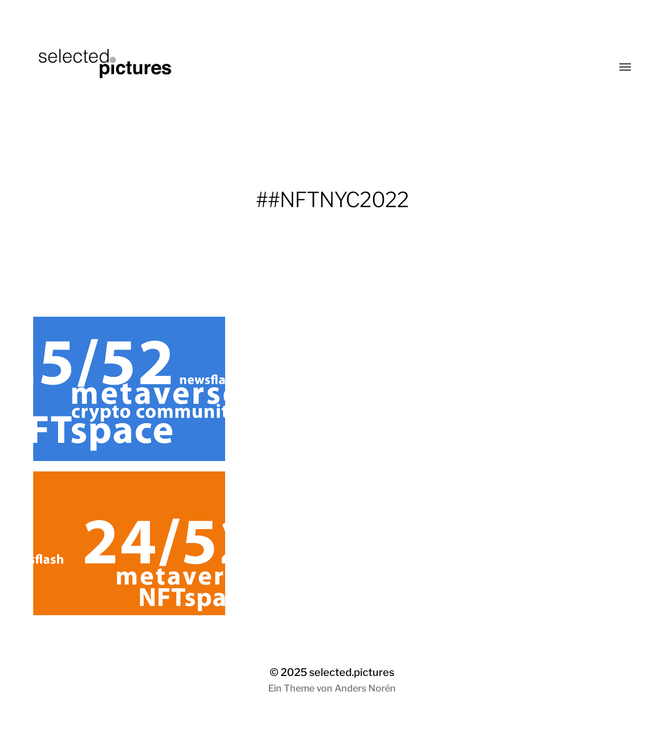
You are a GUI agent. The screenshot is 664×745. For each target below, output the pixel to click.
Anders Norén (365, 688)
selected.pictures (351, 672)
